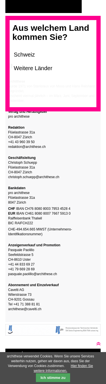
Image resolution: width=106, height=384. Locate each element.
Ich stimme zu (52, 378)
